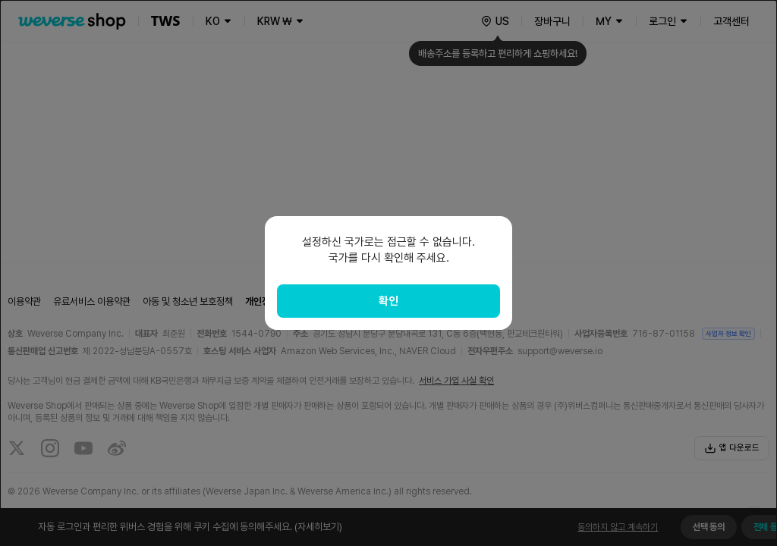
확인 (388, 301)
